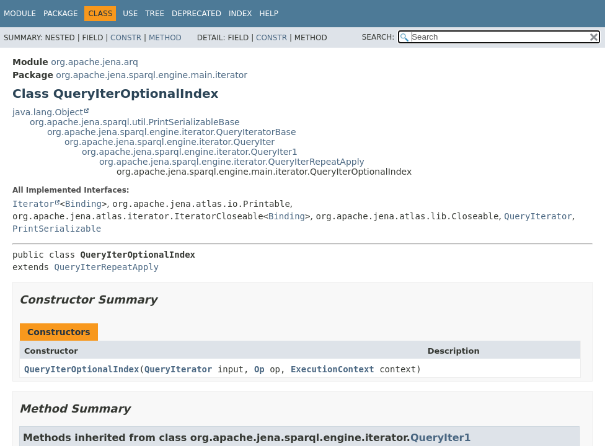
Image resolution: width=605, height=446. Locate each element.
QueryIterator (538, 216)
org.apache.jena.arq (94, 62)
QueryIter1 (440, 438)
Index (240, 13)
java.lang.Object (47, 112)
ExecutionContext (332, 369)
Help (268, 13)
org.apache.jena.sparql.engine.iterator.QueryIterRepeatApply (231, 162)
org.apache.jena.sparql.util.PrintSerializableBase (135, 122)
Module (20, 13)
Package (60, 13)
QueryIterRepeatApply (106, 267)
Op (259, 369)
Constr (125, 37)
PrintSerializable (56, 229)
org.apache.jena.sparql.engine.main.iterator (151, 75)
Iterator (33, 204)
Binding (83, 204)
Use (130, 13)
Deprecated (196, 13)
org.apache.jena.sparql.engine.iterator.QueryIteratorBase (171, 132)
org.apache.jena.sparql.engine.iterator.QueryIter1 (190, 152)
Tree (154, 13)
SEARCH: (378, 37)
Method (165, 37)
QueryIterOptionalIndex (81, 369)
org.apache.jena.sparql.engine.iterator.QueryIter (169, 142)
